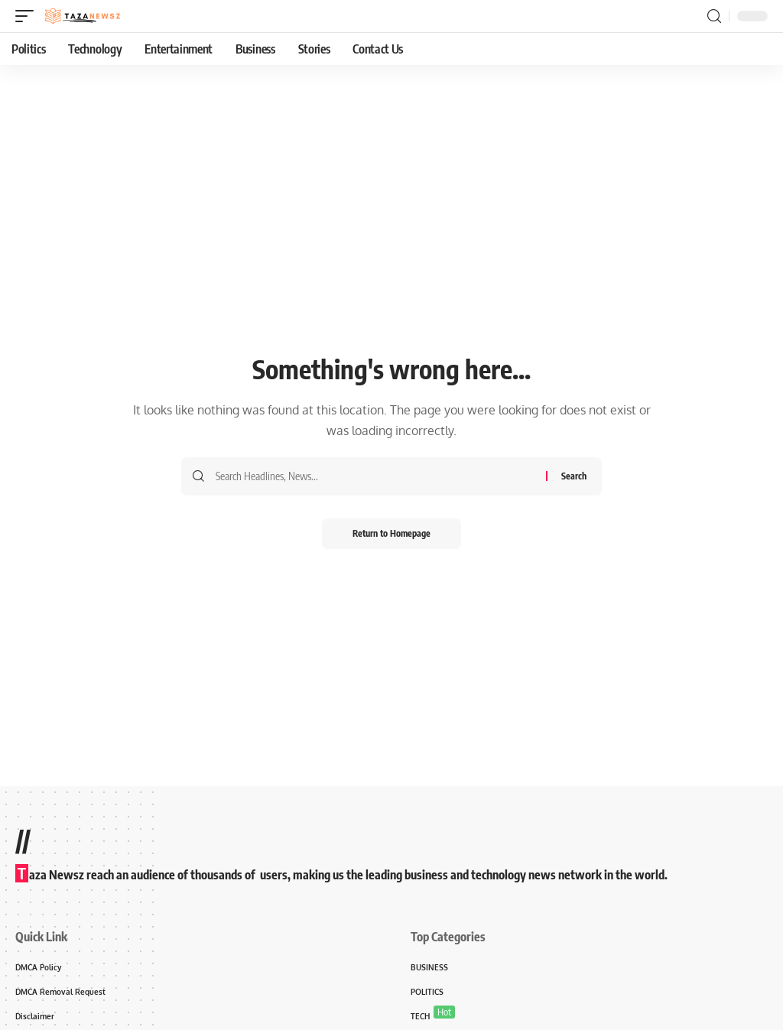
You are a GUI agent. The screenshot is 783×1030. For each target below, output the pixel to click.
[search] (714, 16)
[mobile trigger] (28, 16)
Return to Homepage (391, 533)
